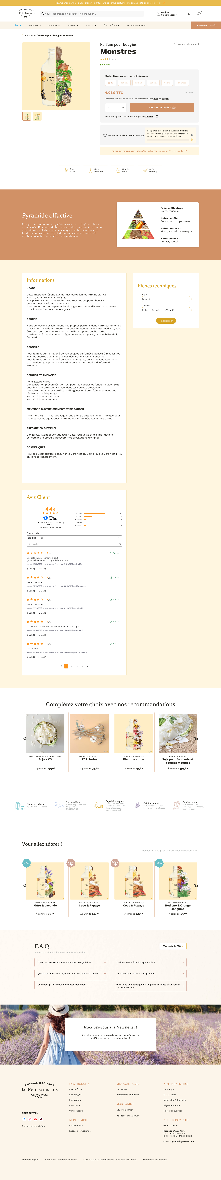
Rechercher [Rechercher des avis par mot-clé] (73, 544)
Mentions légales (31, 1159)
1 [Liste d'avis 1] (66, 666)
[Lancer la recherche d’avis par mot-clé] (120, 544)
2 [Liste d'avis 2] (71, 666)
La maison (74, 1105)
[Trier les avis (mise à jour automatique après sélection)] (74, 537)
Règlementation (171, 1105)
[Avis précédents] (61, 666)
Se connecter (168, 15)
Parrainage (121, 1089)
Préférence (140, 76)
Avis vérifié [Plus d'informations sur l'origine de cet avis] (117, 553)
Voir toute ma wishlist (127, 1115)
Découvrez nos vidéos (33, 1126)
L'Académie (201, 25)
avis (116, 59)
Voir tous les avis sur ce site (50, 527)
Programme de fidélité (127, 1094)
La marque (168, 1089)
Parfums (31, 35)
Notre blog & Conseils (174, 1100)
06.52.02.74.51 (170, 1125)
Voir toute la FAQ (173, 946)
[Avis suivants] (87, 666)
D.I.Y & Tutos (169, 1094)
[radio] (110, 83)
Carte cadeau (76, 1111)
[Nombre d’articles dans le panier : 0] (189, 13)
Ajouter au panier (160, 107)
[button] (24, 739)
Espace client (76, 1125)
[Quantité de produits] (115, 107)
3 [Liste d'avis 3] (77, 666)
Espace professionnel (80, 1131)
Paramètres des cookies (154, 1159)
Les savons (75, 1100)
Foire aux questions (173, 1111)
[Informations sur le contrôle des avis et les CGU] (63, 523)
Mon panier (124, 1110)
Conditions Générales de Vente (61, 1159)
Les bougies (75, 1094)
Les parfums (75, 1089)
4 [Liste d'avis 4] (82, 666)
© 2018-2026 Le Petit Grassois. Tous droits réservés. (110, 1159)
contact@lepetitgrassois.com (178, 1141)
